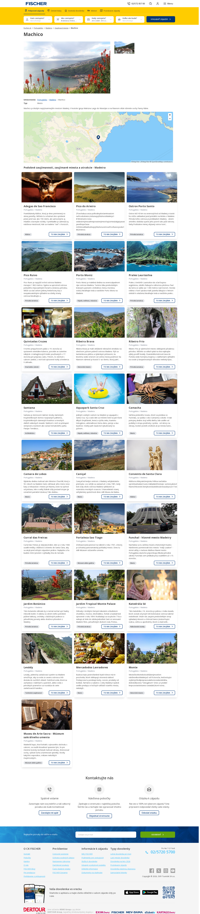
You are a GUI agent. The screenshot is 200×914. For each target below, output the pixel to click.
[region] (98, 137)
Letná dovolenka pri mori (120, 854)
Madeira (52, 100)
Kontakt (27, 854)
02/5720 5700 (162, 852)
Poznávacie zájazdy (118, 865)
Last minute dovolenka (119, 857)
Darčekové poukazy (61, 865)
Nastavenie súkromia (61, 861)
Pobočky (27, 857)
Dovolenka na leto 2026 (120, 861)
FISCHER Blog (29, 869)
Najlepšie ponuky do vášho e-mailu (40, 834)
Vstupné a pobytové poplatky (94, 865)
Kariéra (27, 861)
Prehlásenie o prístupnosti (34, 876)
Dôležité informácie (90, 869)
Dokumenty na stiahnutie (92, 872)
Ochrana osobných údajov (63, 857)
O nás (26, 865)
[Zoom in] (170, 115)
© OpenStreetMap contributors (161, 162)
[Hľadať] (150, 3)
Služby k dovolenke (89, 861)
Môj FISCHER (87, 854)
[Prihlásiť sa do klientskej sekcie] (157, 3)
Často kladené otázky (61, 869)
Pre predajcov (29, 872)
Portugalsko (42, 100)
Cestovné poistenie (60, 854)
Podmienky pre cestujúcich (93, 857)
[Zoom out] (170, 118)
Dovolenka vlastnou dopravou (122, 869)
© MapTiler (135, 162)
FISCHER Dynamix (60, 872)
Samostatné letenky (118, 872)
